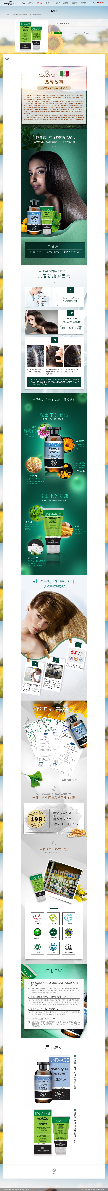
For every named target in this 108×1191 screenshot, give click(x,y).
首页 (14, 14)
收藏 (87, 33)
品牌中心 (30, 3)
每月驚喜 (48, 3)
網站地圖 (98, 1189)
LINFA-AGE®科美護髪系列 (35, 14)
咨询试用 (58, 32)
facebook (88, 1189)
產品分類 (39, 3)
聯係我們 (83, 3)
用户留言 (74, 33)
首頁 (23, 3)
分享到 (102, 1189)
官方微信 (93, 1189)
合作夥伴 (57, 3)
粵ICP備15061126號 (24, 1189)
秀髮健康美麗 (24, 14)
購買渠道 (74, 3)
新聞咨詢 (66, 3)
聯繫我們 (84, 1189)
